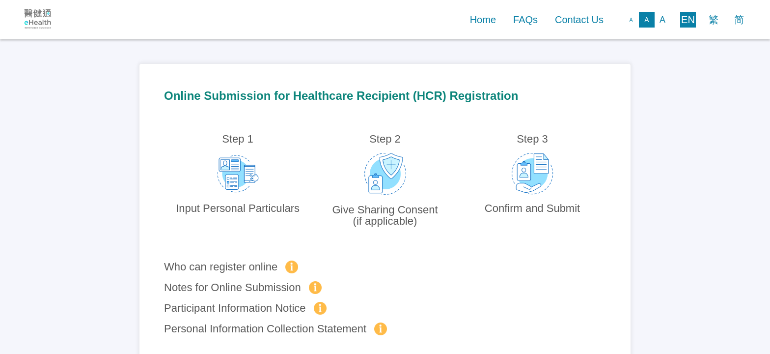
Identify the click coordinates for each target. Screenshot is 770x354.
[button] (483, 20)
